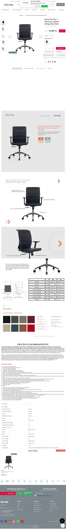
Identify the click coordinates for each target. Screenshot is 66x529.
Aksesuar (61, 10)
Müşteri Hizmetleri (53, 504)
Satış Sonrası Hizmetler (54, 507)
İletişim (51, 509)
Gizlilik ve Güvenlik (37, 511)
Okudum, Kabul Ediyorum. (43, 496)
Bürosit (2, 470)
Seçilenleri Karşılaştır (60, 450)
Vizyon (18, 506)
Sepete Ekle (60, 48)
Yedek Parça (51, 10)
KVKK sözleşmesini (40, 495)
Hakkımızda (19, 504)
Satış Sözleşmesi (36, 507)
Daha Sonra (37, 6)
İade (51, 511)
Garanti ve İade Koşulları (38, 509)
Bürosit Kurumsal (20, 509)
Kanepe (42, 10)
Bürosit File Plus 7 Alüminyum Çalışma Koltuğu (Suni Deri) (7, 471)
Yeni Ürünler (17, 1)
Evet (44, 6)
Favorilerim (12, 1)
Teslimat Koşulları (36, 504)
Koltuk (27, 10)
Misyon (18, 507)
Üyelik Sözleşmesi (36, 506)
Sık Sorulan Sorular (52, 1)
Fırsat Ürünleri (16, 10)
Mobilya (34, 10)
